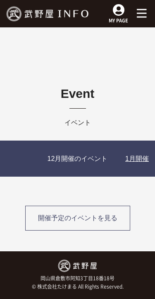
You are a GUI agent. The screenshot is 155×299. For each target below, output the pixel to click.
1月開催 (137, 158)
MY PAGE (118, 16)
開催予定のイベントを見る (77, 217)
